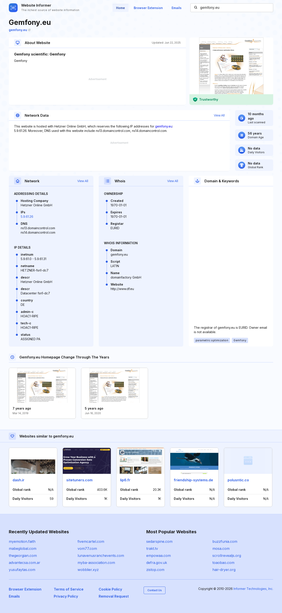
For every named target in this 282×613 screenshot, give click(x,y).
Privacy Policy (66, 596)
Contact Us (154, 590)
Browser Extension (148, 8)
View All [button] (219, 115)
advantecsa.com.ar (24, 562)
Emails (177, 8)
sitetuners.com (79, 480)
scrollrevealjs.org (226, 555)
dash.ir (18, 480)
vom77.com (87, 548)
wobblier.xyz (88, 569)
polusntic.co (238, 480)
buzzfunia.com (224, 541)
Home (120, 8)
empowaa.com (158, 555)
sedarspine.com (159, 541)
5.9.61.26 (27, 216)
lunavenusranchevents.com (101, 555)
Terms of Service (68, 589)
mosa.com (221, 548)
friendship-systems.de (193, 480)
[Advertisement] (97, 91)
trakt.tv (152, 548)
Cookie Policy (110, 589)
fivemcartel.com (91, 541)
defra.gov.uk (156, 562)
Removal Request (114, 596)
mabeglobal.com (22, 548)
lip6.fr (125, 480)
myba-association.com (96, 562)
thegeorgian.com (23, 555)
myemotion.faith (22, 541)
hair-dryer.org (224, 569)
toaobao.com (223, 562)
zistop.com (155, 569)
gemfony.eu (19, 30)
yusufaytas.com (22, 569)
